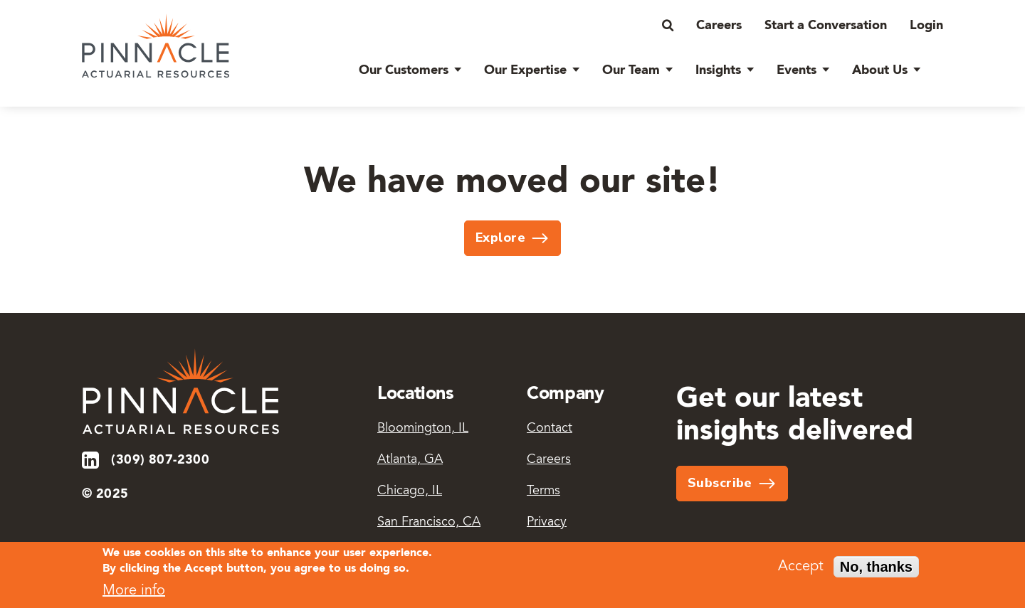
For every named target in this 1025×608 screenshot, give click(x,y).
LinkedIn (91, 460)
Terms (543, 491)
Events (796, 70)
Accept (801, 569)
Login (926, 25)
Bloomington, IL (422, 428)
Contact (549, 428)
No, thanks (876, 569)
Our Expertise (525, 70)
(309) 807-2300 (160, 460)
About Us (880, 70)
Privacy (547, 522)
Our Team (631, 70)
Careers (719, 25)
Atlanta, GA (410, 460)
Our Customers (403, 70)
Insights (718, 70)
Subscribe (720, 482)
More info (133, 594)
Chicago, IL (409, 491)
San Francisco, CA (428, 522)
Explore (500, 237)
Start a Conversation (825, 25)
